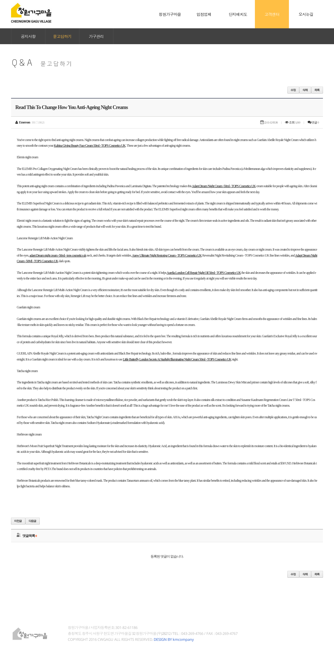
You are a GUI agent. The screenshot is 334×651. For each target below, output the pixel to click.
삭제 (305, 90)
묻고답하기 (62, 36)
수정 (293, 90)
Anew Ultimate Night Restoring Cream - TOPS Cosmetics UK (167, 255)
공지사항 (28, 36)
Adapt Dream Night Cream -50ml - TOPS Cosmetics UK (224, 186)
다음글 (33, 521)
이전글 (18, 521)
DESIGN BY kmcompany (174, 639)
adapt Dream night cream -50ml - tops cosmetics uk (57, 255)
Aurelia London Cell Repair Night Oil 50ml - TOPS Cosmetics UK (204, 273)
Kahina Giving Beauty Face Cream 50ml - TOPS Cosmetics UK (90, 146)
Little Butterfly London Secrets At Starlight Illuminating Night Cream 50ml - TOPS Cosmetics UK (177, 359)
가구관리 (96, 36)
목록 (317, 90)
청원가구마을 (31, 14)
